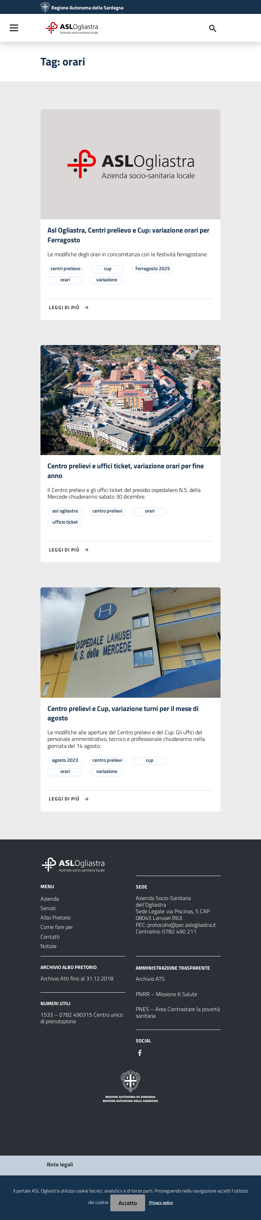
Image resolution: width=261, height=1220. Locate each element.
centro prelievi (107, 511)
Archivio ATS (150, 980)
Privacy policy (161, 1202)
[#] (140, 1053)
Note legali (60, 1166)
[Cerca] (213, 28)
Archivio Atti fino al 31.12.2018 (76, 980)
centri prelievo (65, 268)
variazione (106, 279)
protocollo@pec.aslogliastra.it (182, 926)
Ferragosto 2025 (152, 268)
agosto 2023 (65, 761)
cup (108, 268)
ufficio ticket (65, 522)
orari (65, 279)
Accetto (128, 1203)
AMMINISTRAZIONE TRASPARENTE (173, 969)
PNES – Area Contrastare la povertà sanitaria (178, 1013)
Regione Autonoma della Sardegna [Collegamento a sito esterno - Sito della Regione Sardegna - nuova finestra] (87, 7)
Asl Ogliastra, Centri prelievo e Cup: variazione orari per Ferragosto (128, 235)
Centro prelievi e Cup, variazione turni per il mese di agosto (123, 714)
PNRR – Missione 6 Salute (166, 995)
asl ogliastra (65, 511)
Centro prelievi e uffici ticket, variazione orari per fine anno (125, 471)
